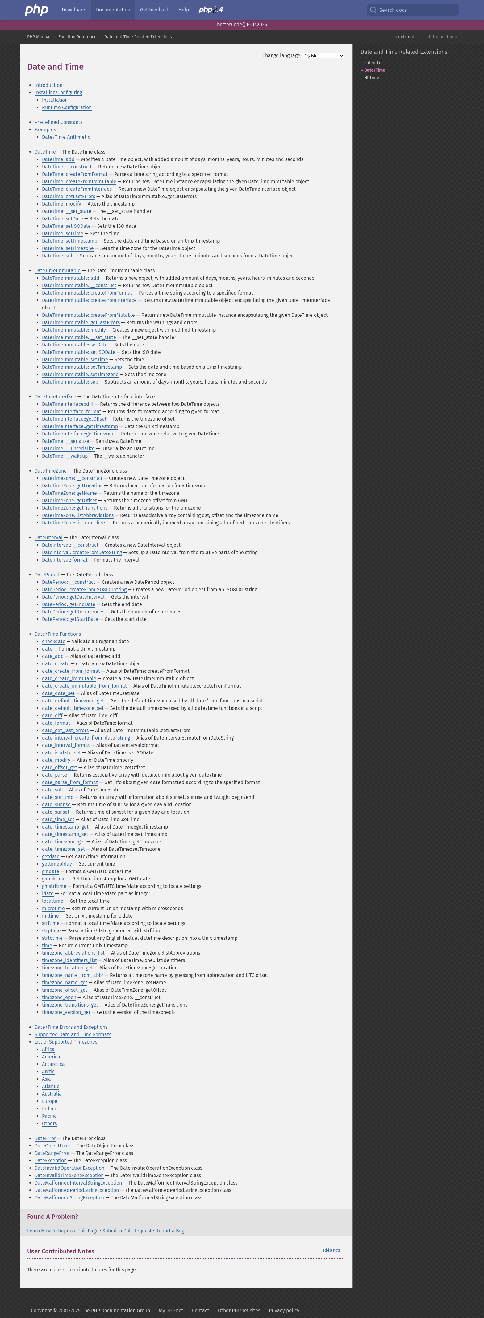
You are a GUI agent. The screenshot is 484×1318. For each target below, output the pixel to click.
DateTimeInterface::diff (68, 404)
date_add (53, 656)
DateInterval (49, 537)
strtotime (52, 938)
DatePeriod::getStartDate (70, 619)
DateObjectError (52, 1146)
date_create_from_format (71, 671)
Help (183, 10)
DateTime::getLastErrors (68, 196)
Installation (55, 100)
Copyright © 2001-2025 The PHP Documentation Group (90, 1310)
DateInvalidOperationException (69, 1168)
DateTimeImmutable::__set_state (79, 337)
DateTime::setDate (62, 219)
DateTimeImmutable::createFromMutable (88, 315)
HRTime (371, 77)
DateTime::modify (61, 204)
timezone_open (59, 997)
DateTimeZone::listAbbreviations (78, 515)
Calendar (373, 63)
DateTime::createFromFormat (75, 174)
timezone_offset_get (64, 990)
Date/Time (374, 70)
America (51, 1057)
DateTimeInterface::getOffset (74, 419)
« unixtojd (404, 37)
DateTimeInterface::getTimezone (78, 434)
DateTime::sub (57, 256)
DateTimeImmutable (58, 270)
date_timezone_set (63, 849)
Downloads (74, 10)
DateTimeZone (51, 471)
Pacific (49, 1116)
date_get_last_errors (65, 730)
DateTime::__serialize (65, 441)
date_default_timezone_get (73, 701)
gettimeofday (57, 864)
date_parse (54, 775)
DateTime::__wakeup (65, 456)
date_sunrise (56, 804)
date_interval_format (66, 745)
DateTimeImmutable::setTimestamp (82, 367)
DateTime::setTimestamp (69, 241)
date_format (56, 723)
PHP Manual (39, 37)
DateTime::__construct (67, 167)
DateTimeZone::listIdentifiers (74, 523)
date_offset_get (59, 767)
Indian (49, 1109)
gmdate (50, 871)
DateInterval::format (65, 560)
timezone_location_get (67, 968)
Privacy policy (284, 1310)
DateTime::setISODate (66, 226)
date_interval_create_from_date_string (86, 738)
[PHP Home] (37, 10)
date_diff (52, 715)
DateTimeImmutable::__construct (79, 285)
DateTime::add (58, 159)
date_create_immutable (69, 678)
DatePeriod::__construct (68, 582)
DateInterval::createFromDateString (82, 552)
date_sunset (55, 812)
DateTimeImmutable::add (70, 278)
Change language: (282, 55)
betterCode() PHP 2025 (242, 25)
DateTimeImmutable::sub (70, 382)
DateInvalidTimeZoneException (69, 1175)
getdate (51, 856)
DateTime (45, 152)
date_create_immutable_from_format (84, 686)
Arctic (48, 1071)
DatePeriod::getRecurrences (73, 612)
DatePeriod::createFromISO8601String (84, 589)
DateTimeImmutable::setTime (75, 359)
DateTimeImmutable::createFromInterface (89, 300)
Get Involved (154, 10)
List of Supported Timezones (66, 1042)
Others (49, 1123)
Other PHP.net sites (239, 1310)
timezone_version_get (66, 1012)
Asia (46, 1079)
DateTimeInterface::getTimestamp (80, 426)
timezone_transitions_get (70, 1005)
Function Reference (77, 37)
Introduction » (443, 37)
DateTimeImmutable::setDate (75, 345)
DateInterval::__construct (70, 545)
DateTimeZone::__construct (72, 478)
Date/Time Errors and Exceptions (71, 1027)
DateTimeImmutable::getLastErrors (81, 322)
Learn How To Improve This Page (62, 1231)
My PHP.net (171, 1310)
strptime (51, 931)
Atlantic (50, 1086)
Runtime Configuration (67, 107)
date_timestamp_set (65, 834)
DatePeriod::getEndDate (68, 604)
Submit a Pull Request (127, 1231)
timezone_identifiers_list (69, 960)
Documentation (113, 10)
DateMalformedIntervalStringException (78, 1183)
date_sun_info (57, 797)
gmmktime (54, 879)
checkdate (53, 641)
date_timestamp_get (65, 827)
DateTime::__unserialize (68, 448)
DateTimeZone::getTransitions (74, 508)
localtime (52, 901)
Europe (49, 1101)
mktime (50, 916)
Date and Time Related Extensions (138, 37)
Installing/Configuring (58, 92)
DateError (45, 1138)
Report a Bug (170, 1231)
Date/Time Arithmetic (66, 137)
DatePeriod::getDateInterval (73, 597)
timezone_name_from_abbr (72, 975)
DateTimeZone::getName (69, 493)
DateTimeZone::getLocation (72, 486)
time (47, 945)
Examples (45, 130)
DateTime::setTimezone (68, 248)
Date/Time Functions (58, 634)
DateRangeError (52, 1153)
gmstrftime (54, 886)
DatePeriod (47, 575)
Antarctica (53, 1064)
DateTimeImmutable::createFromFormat (87, 293)
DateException (51, 1160)
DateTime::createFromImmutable (79, 181)
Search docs (388, 10)
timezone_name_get (64, 982)
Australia (52, 1094)
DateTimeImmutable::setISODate (78, 352)
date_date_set (58, 693)
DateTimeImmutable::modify (74, 330)
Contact (200, 1310)
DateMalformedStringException (69, 1198)
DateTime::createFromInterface (77, 189)
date (47, 649)
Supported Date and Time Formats (73, 1034)
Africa (48, 1049)
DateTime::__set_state (66, 211)
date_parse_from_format (70, 782)
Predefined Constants (58, 122)
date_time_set (58, 819)
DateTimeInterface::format (71, 411)
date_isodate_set (61, 753)
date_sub (52, 790)
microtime (53, 908)
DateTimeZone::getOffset (69, 500)
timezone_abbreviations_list (73, 953)
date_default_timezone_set (73, 708)
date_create (55, 664)
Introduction (48, 85)
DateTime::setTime (62, 233)
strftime (51, 923)
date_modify (56, 760)
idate (48, 893)
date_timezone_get (63, 842)
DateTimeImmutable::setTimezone (80, 374)
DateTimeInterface (55, 397)
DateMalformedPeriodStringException (77, 1190)
